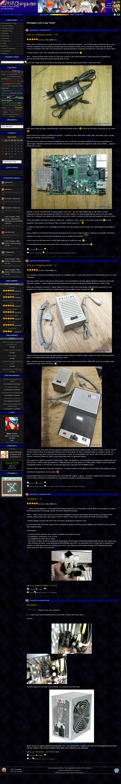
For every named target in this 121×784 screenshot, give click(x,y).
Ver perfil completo (12, 442)
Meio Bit (4, 46)
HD (17, 86)
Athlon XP (39, 592)
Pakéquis (4, 33)
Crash (31, 592)
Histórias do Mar (6, 28)
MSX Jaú (12, 95)
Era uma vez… (12, 322)
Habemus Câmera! (12, 309)
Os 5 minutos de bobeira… (12, 315)
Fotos (4, 14)
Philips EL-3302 (72, 486)
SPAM (9, 105)
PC (48, 592)
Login (19, 14)
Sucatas (3, 107)
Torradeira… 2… (35, 499)
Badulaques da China (8, 23)
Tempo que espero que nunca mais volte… (12, 301)
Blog (16, 71)
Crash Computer (70, 772)
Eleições (3, 81)
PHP (13, 98)
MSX (6, 95)
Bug (21, 72)
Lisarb (5, 91)
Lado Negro (13, 88)
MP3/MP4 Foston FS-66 (12, 294)
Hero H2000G (12, 328)
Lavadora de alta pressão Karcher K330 (12, 362)
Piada (19, 97)
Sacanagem (13, 103)
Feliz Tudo (20, 81)
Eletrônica (32, 486)
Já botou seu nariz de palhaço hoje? (12, 392)
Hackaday (4, 38)
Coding (9, 76)
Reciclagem (58, 253)
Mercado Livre (16, 91)
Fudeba (13, 86)
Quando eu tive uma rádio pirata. (12, 369)
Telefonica (10, 108)
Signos (19, 103)
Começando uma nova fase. (12, 398)
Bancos (9, 72)
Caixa (7, 74)
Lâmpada (20, 88)
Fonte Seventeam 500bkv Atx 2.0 (72, 744)
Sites (4, 105)
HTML (20, 86)
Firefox (3, 86)
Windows (18, 112)
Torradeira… (33, 605)
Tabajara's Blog (6, 31)
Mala (8, 91)
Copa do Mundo (16, 76)
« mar (11, 157)
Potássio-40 (5, 41)
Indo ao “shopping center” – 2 (41, 265)
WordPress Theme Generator (83, 768)
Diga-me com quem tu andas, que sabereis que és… (12, 343)
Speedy (13, 105)
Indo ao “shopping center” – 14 (42, 34)
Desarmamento (17, 79)
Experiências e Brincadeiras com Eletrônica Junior (12, 405)
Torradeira (53, 592)
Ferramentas (7, 83)
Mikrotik (52, 253)
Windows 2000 (7, 114)
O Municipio (5, 51)
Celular (20, 74)
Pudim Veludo (12, 355)
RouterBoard (67, 253)
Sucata (74, 253)
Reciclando (38, 253)
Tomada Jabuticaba (8, 110)
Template (19, 107)
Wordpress (16, 114)
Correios (4, 79)
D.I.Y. (9, 79)
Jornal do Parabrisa (7, 48)
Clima (4, 76)
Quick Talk (4, 36)
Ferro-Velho (50, 486)
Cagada (3, 74)
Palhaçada (3, 98)
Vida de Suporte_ (7, 26)
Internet (31, 253)
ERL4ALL (4, 53)
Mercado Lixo (6, 93)
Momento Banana (16, 93)
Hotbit (3, 43)
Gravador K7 (63, 486)
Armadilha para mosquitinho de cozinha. (12, 380)
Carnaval (13, 74)
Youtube (12, 116)
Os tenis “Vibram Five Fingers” (12, 350)
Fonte (47, 253)
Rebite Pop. (12, 287)
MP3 (2, 95)
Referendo (5, 103)
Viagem (12, 112)
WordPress (61, 768)
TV (9, 112)
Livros (9, 14)
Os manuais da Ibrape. (12, 387)
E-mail (14, 14)
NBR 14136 (18, 95)
